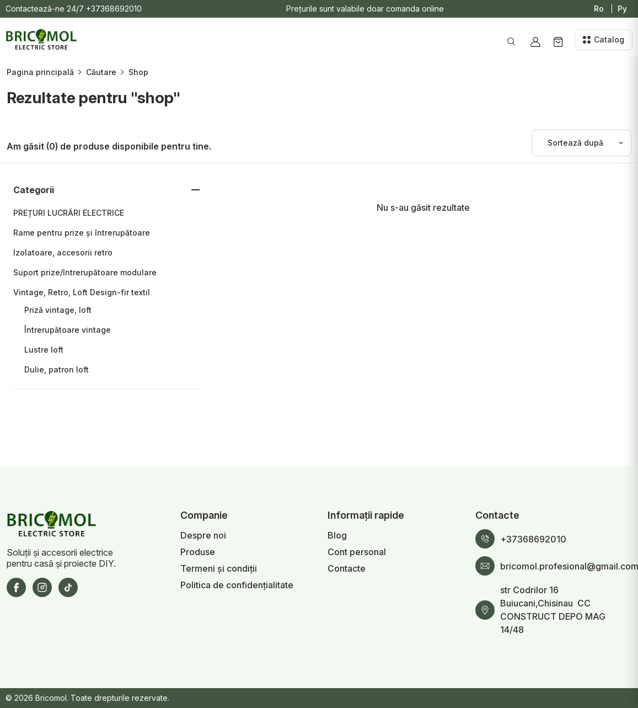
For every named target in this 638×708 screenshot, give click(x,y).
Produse (197, 551)
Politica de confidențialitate (236, 584)
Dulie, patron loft (56, 369)
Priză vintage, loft (58, 310)
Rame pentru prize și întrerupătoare (81, 232)
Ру (622, 8)
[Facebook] (16, 587)
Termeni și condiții (218, 568)
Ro (599, 8)
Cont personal (357, 551)
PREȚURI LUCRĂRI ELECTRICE (68, 212)
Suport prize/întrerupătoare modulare (85, 272)
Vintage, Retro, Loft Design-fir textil (81, 292)
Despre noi (203, 535)
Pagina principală (40, 72)
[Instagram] (42, 587)
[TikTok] (68, 587)
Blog (337, 535)
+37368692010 (114, 8)
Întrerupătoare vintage (67, 329)
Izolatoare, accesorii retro (62, 252)
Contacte (347, 568)
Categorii (33, 189)
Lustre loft (43, 349)
